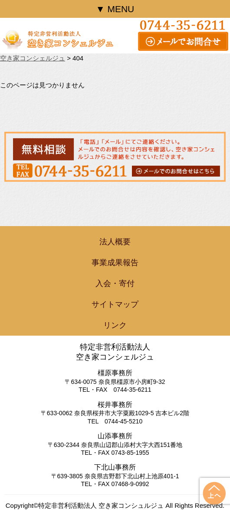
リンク (115, 325)
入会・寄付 (115, 283)
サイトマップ (115, 304)
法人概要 (115, 241)
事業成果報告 (115, 262)
